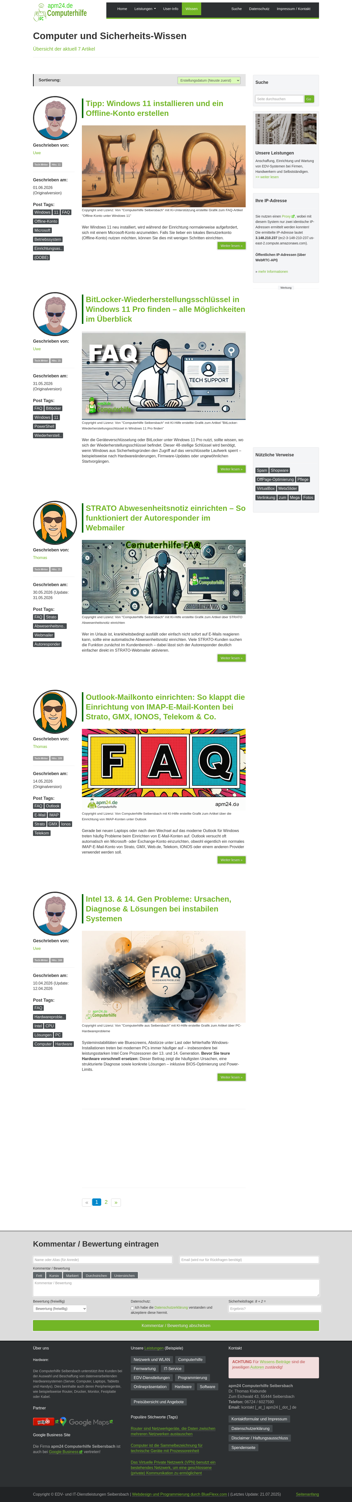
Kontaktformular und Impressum (259, 1419)
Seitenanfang (307, 1494)
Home (122, 9)
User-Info (170, 9)
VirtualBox (266, 488)
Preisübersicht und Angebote (159, 1402)
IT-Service (172, 1369)
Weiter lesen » (231, 246)
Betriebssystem (47, 239)
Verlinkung (266, 497)
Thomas (40, 558)
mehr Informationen (273, 272)
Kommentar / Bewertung (51, 1268)
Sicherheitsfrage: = (247, 1301)
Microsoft (42, 230)
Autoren (257, 1367)
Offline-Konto (45, 221)
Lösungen (43, 1035)
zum (282, 497)
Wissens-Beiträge (275, 1362)
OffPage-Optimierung (275, 479)
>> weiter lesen (267, 177)
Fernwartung (145, 1369)
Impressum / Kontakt (293, 9)
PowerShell (44, 426)
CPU (49, 1026)
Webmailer (43, 635)
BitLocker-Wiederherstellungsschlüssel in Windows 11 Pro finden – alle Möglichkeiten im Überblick (165, 309)
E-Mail (39, 815)
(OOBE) (41, 257)
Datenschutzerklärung (171, 1307)
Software (207, 1387)
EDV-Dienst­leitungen (152, 1378)
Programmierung (192, 1378)
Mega (295, 497)
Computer (43, 1044)
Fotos (308, 497)
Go (309, 99)
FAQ (66, 212)
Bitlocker (53, 408)
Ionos (66, 824)
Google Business (63, 1452)
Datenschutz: (141, 1301)
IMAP (54, 815)
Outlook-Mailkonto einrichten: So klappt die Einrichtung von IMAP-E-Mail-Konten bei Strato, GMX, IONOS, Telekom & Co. (165, 707)
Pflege (302, 479)
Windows (42, 212)
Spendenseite (243, 1448)
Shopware (279, 470)
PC (58, 1035)
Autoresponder (47, 644)
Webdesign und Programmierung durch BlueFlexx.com (179, 1494)
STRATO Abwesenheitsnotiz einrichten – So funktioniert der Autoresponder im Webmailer (166, 518)
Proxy (286, 216)
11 (56, 212)
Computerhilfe (190, 1360)
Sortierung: (50, 80)
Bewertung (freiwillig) (49, 1301)
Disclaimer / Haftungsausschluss (259, 1438)
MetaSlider (287, 488)
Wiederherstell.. (48, 435)
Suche (236, 9)
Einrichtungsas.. (48, 248)
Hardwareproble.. (49, 1017)
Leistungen (145, 9)
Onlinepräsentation (150, 1387)
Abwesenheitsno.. (49, 626)
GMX (53, 824)
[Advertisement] (164, 1148)
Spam (262, 470)
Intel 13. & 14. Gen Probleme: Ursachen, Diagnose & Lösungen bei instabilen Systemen (158, 909)
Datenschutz (259, 9)
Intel (38, 1026)
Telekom (41, 833)
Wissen (192, 9)
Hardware (63, 1044)
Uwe (37, 153)
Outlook (52, 806)
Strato (51, 617)
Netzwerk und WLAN (152, 1360)
